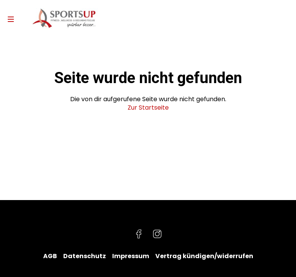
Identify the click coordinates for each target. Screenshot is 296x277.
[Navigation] (10, 19)
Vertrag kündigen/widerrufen (204, 256)
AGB (50, 256)
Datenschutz (84, 256)
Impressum (130, 256)
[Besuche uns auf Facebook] (139, 234)
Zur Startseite (148, 107)
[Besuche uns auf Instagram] (157, 234)
